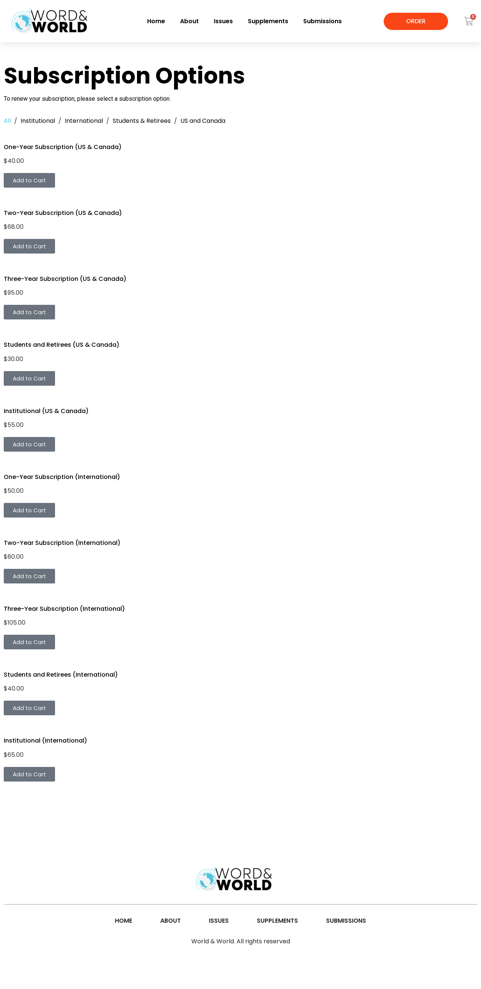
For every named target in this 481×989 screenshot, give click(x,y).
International (84, 120)
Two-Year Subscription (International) (62, 543)
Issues (223, 21)
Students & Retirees (142, 120)
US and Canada (202, 120)
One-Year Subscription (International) (62, 477)
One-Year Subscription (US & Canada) (63, 147)
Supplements (268, 21)
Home (156, 21)
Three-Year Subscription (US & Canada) (65, 278)
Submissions (322, 21)
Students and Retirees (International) (61, 674)
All (7, 120)
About (189, 21)
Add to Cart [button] (29, 180)
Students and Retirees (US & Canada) (61, 344)
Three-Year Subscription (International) (64, 608)
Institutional (38, 120)
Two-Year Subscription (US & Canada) (63, 213)
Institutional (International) (45, 740)
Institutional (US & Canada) (46, 411)
